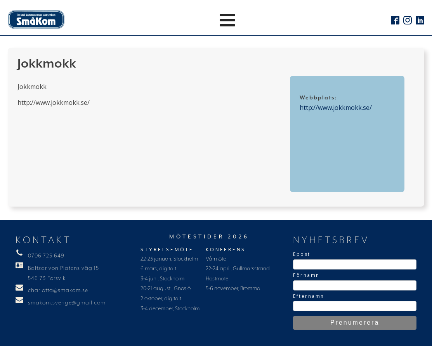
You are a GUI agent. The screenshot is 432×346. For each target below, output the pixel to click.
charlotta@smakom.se (58, 290)
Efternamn (308, 296)
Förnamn (306, 275)
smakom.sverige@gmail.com (67, 303)
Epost (302, 254)
